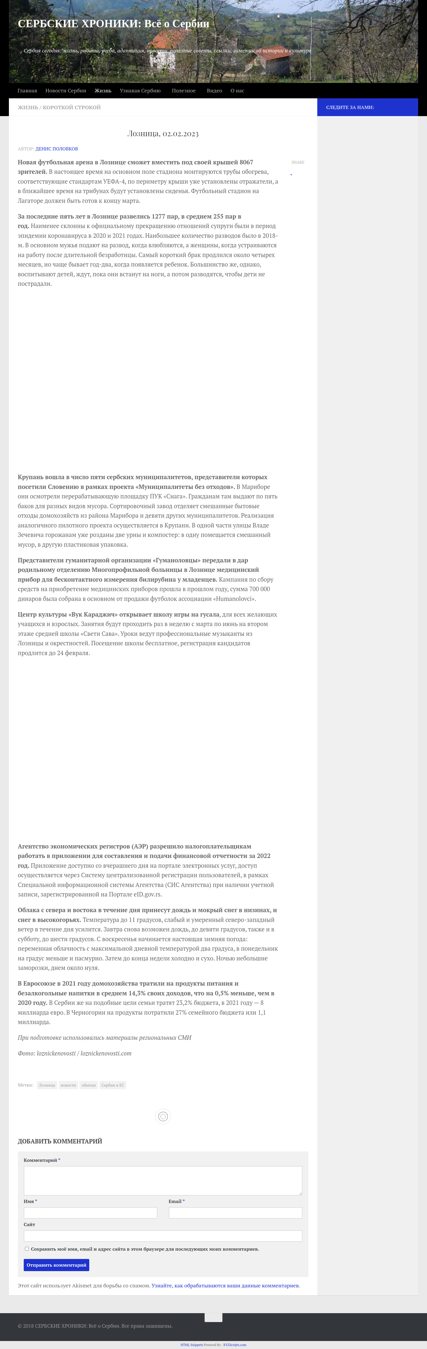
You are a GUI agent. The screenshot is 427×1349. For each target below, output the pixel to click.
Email (177, 1201)
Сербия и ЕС (112, 1085)
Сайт (29, 1224)
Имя (30, 1201)
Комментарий (42, 1160)
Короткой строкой (72, 107)
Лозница (47, 1085)
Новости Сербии (65, 90)
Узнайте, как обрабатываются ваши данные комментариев (225, 1285)
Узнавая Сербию (140, 90)
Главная (27, 90)
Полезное (184, 90)
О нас (237, 90)
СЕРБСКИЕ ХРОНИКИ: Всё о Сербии (113, 23)
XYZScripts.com (234, 1345)
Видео (214, 90)
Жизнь (103, 90)
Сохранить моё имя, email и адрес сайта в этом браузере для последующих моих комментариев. (145, 1249)
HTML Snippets (192, 1345)
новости (68, 1085)
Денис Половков (57, 149)
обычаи (89, 1085)
